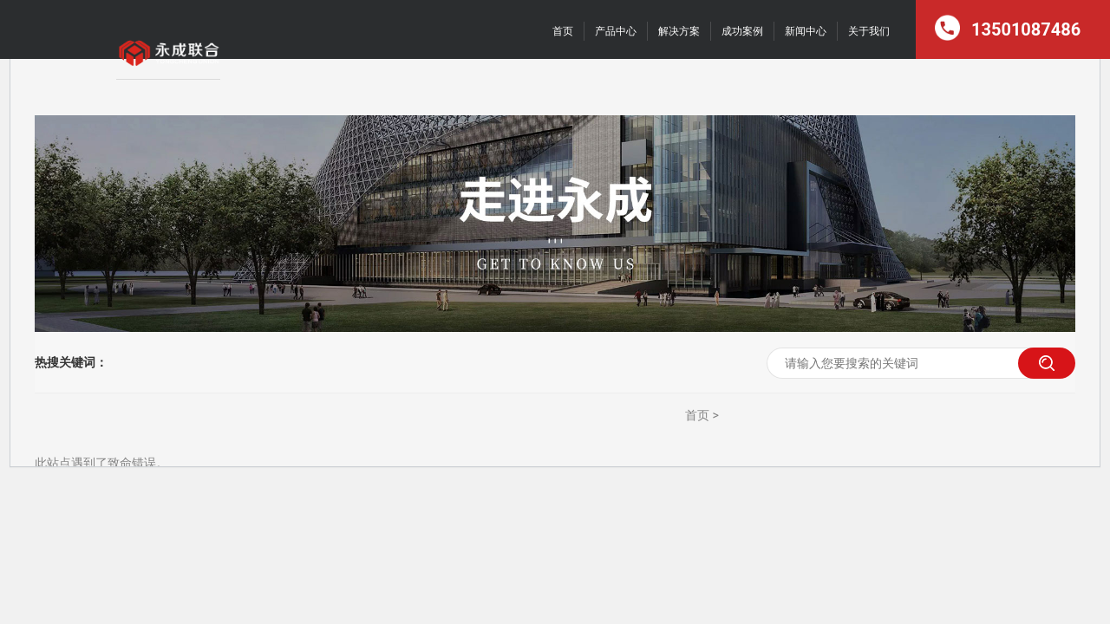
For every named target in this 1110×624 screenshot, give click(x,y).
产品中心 (616, 31)
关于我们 (869, 31)
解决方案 (679, 31)
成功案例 (742, 31)
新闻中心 (805, 31)
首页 (562, 31)
